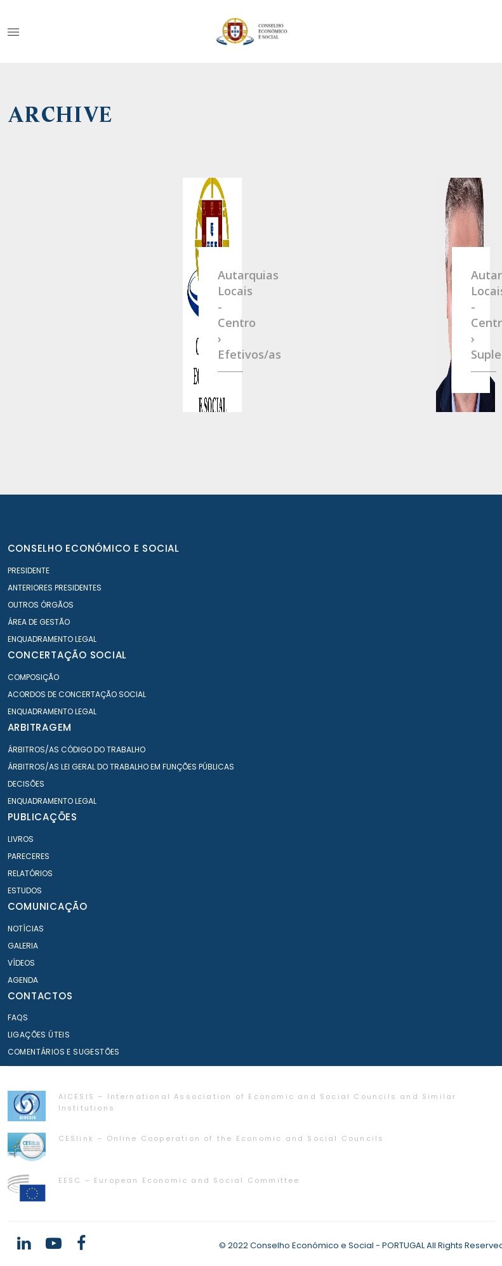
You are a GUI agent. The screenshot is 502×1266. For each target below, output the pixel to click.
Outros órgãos (41, 604)
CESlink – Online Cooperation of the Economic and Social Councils (221, 1138)
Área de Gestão (39, 621)
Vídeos (21, 962)
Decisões (26, 783)
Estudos (25, 890)
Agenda (23, 980)
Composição (33, 677)
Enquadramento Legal (52, 639)
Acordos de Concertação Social (77, 694)
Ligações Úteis (39, 1034)
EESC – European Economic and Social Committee (179, 1180)
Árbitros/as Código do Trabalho (76, 749)
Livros (21, 839)
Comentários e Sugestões (64, 1051)
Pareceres (29, 856)
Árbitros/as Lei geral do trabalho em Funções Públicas (121, 766)
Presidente (29, 570)
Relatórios (30, 873)
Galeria (23, 945)
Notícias (26, 928)
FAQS (18, 1017)
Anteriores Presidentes (55, 587)
